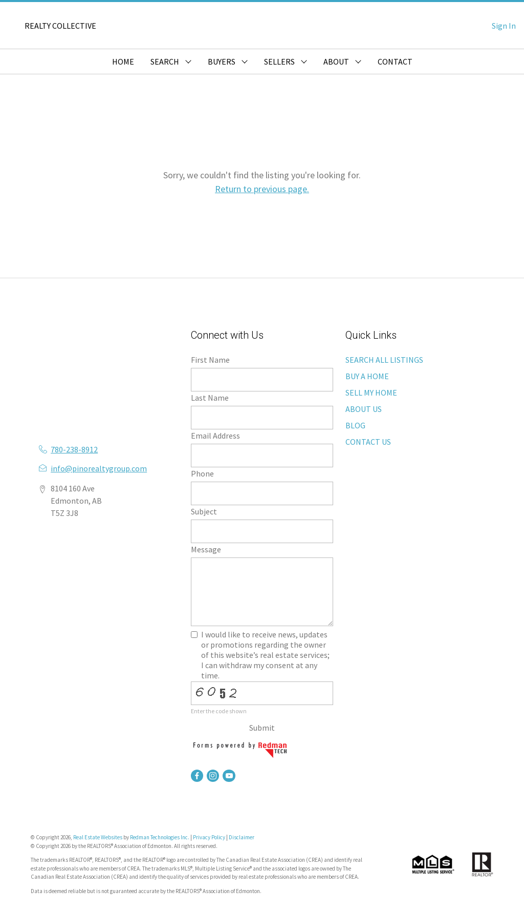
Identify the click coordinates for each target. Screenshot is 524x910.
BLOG (355, 425)
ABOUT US (363, 409)
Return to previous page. (262, 189)
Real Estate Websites (98, 837)
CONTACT (395, 61)
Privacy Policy (209, 837)
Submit (262, 727)
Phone (202, 473)
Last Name (210, 397)
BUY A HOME (367, 376)
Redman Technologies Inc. (160, 837)
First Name (210, 360)
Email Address (215, 435)
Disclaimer (241, 837)
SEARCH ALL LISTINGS (384, 360)
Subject (204, 511)
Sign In (504, 25)
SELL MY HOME (371, 392)
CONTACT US (368, 442)
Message (206, 549)
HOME (123, 61)
